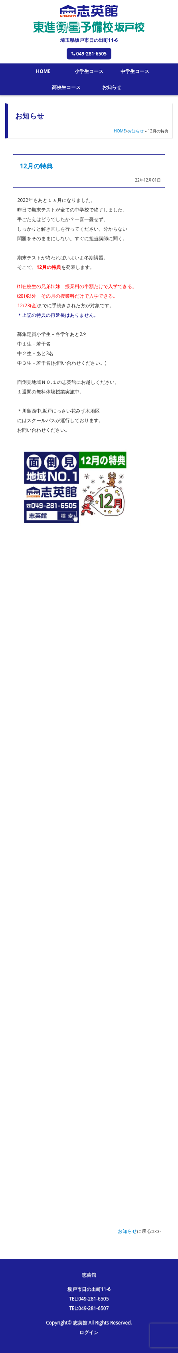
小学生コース (89, 71)
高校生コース (66, 87)
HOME (43, 71)
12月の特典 (36, 166)
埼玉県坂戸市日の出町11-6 (89, 40)
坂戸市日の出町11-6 (89, 1289)
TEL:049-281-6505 (89, 1298)
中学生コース (135, 71)
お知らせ (111, 87)
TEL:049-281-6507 (89, 1308)
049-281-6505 (89, 53)
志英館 (89, 1274)
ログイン (89, 1332)
